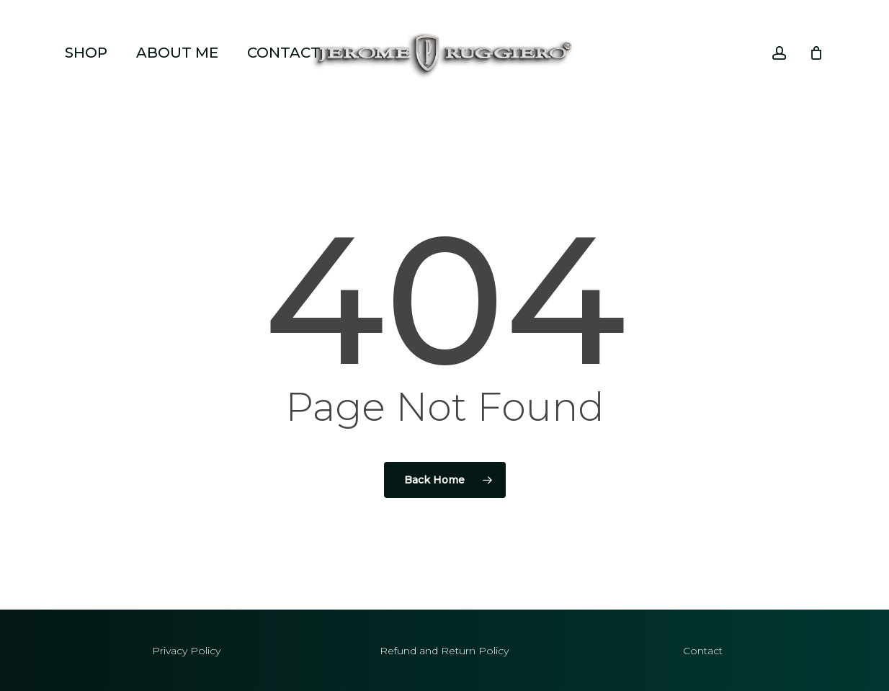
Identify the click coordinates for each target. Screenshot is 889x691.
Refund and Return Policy (444, 650)
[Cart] (816, 53)
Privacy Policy (186, 650)
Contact (703, 650)
